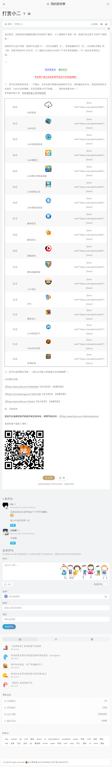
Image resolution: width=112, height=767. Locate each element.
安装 (12, 743)
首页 (8, 24)
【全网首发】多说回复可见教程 (26, 646)
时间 (59, 743)
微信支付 (63, 69)
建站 (102, 743)
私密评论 (98, 584)
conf (65, 743)
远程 (95, 739)
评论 (5, 558)
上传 (89, 739)
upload (14, 739)
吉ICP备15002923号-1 (60, 762)
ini (90, 743)
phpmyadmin (53, 739)
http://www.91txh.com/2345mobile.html (79, 416)
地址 (4, 614)
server (45, 743)
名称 (5, 591)
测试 (101, 739)
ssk (20, 739)
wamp (75, 739)
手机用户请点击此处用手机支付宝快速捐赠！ (56, 77)
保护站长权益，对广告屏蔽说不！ (27, 664)
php (6, 739)
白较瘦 (13, 530)
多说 (25, 743)
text (6, 743)
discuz (39, 739)
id (45, 739)
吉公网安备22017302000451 (38, 762)
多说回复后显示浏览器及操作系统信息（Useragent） (36, 655)
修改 (32, 739)
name (52, 743)
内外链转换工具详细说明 (34, 93)
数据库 (37, 743)
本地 (82, 739)
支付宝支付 (50, 69)
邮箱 (5, 603)
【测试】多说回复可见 (22, 682)
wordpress (66, 739)
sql (31, 743)
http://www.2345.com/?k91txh (20, 401)
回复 (13, 525)
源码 (84, 743)
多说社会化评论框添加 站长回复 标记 (28, 673)
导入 (78, 743)
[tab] (20, 639)
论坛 (19, 743)
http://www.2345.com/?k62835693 (22, 386)
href (26, 739)
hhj (11, 504)
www (96, 743)
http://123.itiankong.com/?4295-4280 (23, 394)
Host (72, 743)
